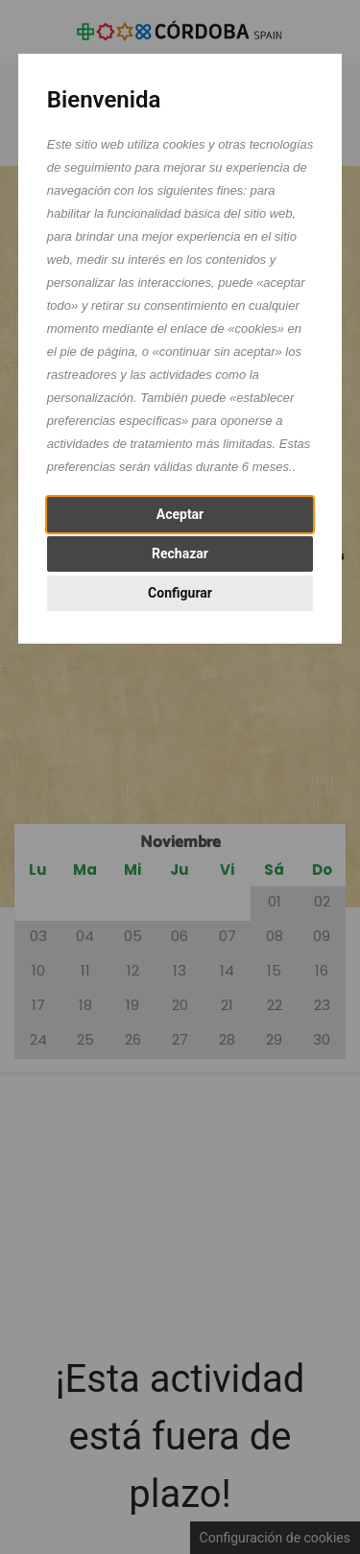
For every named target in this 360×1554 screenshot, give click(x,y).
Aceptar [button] (180, 514)
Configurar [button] (180, 592)
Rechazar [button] (180, 553)
